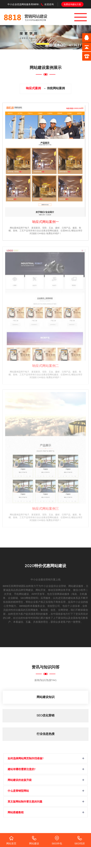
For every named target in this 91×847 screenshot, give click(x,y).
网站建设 (34, 840)
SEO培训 (80, 840)
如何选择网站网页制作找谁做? (25, 758)
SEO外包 (57, 840)
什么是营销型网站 (18, 791)
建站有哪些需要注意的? (21, 769)
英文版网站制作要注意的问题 (25, 802)
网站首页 (11, 840)
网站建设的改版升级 (20, 780)
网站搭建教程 (16, 812)
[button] (7, 37)
